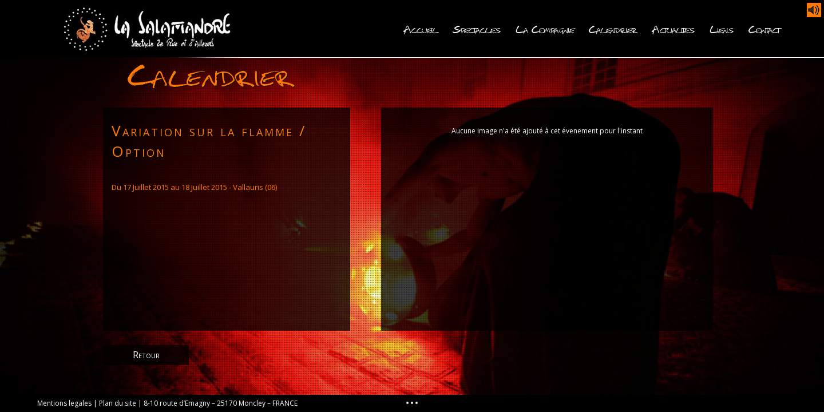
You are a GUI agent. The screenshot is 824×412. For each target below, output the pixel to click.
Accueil (421, 28)
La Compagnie (545, 28)
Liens (722, 28)
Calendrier (613, 28)
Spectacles (477, 28)
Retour (146, 354)
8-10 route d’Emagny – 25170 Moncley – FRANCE (221, 403)
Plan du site (117, 403)
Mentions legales (64, 403)
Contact (763, 28)
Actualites (673, 28)
